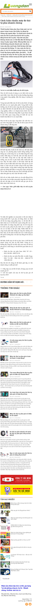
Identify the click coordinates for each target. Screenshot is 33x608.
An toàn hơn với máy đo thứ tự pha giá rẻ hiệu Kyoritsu (21, 393)
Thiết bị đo (8, 15)
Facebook (6, 579)
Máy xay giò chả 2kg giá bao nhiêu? (20, 510)
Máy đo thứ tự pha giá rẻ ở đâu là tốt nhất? (21, 414)
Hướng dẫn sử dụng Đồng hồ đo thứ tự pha (22, 15)
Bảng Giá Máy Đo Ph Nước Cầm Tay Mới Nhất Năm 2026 (22, 570)
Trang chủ (2, 15)
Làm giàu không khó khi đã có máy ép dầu (21, 548)
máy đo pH (22, 594)
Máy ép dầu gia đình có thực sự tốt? (20, 540)
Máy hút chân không (9, 595)
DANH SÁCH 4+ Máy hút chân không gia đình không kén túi (21, 526)
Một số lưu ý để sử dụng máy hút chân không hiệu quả (21, 503)
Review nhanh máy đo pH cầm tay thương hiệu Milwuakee (20, 562)
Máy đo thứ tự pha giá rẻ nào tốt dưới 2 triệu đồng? (20, 357)
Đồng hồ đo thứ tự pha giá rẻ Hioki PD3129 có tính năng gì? (21, 308)
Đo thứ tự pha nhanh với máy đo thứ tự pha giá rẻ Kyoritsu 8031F (20, 433)
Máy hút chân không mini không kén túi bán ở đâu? (21, 518)
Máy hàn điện (14, 594)
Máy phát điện (5, 594)
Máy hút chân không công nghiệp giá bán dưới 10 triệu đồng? (21, 533)
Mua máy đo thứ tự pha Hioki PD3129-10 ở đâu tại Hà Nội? (20, 294)
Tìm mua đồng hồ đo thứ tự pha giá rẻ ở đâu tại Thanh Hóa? (21, 373)
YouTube (30, 604)
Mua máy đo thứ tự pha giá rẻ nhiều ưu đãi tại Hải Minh (20, 323)
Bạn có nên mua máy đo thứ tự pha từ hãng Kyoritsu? (21, 454)
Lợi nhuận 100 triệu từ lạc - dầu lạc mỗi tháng (21, 555)
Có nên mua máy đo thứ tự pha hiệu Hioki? (21, 341)
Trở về (2, 277)
